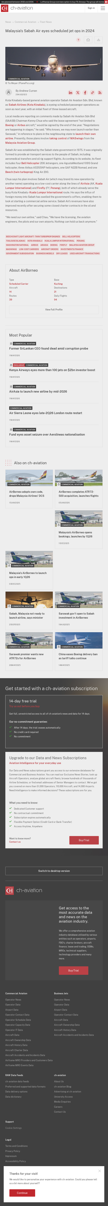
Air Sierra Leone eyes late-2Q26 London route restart (45, 413)
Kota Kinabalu (36, 104)
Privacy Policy (12, 1151)
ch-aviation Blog (62, 1086)
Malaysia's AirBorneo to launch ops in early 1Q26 (28, 575)
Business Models (45, 253)
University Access (63, 1097)
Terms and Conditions (16, 1146)
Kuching (58, 284)
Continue (22, 1192)
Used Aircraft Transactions (85, 253)
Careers (58, 1107)
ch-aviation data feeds (17, 1081)
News (8, 22)
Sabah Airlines (17, 104)
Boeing (9, 125)
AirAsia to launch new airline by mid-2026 (38, 391)
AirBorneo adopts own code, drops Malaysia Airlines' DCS (26, 493)
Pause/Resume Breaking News (106, 2)
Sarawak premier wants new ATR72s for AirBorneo (26, 656)
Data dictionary (13, 1097)
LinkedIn (70, 92)
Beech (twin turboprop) (19, 172)
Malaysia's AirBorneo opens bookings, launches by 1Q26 (75, 534)
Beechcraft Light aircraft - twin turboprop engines (33, 236)
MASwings (77, 138)
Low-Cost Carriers (29, 249)
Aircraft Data (12, 1035)
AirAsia (84, 183)
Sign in (91, 8)
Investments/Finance (72, 249)
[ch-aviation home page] (16, 8)
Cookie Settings (13, 1128)
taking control (58, 138)
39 (10, 299)
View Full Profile (54, 309)
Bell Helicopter (30, 163)
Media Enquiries (62, 1102)
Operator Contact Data (17, 1015)
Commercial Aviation (25, 22)
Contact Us (60, 1112)
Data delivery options (16, 1091)
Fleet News (46, 22)
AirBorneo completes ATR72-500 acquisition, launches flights (78, 493)
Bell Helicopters (71, 236)
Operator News (13, 1000)
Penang (55, 188)
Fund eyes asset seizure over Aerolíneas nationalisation (47, 434)
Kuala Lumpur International (46, 192)
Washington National (17, 245)
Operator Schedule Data (18, 1020)
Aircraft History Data (16, 1045)
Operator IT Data (14, 1030)
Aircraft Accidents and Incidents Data (25, 1055)
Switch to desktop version (54, 870)
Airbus (21, 125)
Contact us (15, 842)
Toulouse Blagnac (15, 241)
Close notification (99, 1171)
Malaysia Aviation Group (20, 142)
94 (55, 299)
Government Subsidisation (20, 253)
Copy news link (92, 92)
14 (10, 292)
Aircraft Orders (49, 249)
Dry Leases (62, 253)
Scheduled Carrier (18, 284)
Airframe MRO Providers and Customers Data (29, 1060)
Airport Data (11, 1010)
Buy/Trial (84, 840)
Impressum (11, 1156)
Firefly (41, 188)
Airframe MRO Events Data (19, 1065)
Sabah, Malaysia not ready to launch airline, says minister (27, 615)
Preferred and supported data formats (25, 1086)
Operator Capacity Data (17, 1025)
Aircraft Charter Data (16, 1050)
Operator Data (12, 1004)
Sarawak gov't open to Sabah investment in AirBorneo (76, 615)
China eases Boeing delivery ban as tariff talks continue (78, 656)
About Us (59, 1081)
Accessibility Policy (15, 1161)
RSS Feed (100, 92)
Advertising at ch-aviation (67, 1091)
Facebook (85, 92)
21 (55, 292)
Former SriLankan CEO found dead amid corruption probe (48, 348)
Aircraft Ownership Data (18, 1040)
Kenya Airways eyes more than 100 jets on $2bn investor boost (52, 370)
